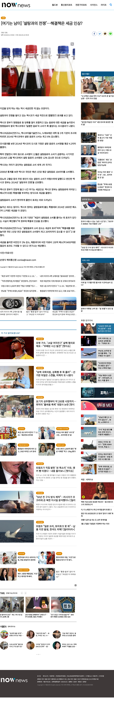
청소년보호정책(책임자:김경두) (75, 676)
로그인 (39, 676)
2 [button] (38, 654)
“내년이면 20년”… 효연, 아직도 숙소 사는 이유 (42, 635)
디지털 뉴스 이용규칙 (91, 676)
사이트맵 (101, 676)
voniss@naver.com (26, 259)
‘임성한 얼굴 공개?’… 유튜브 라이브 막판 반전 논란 (16, 635)
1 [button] (36, 654)
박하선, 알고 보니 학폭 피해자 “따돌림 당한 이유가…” (69, 646)
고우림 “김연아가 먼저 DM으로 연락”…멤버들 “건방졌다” (43, 646)
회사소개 (45, 676)
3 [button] (39, 654)
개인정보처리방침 (61, 676)
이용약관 (51, 676)
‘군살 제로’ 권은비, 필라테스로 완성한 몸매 (69, 634)
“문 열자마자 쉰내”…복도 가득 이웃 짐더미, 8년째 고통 (36, 616)
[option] (36, 608)
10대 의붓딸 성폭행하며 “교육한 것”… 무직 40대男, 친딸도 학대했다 (61, 616)
